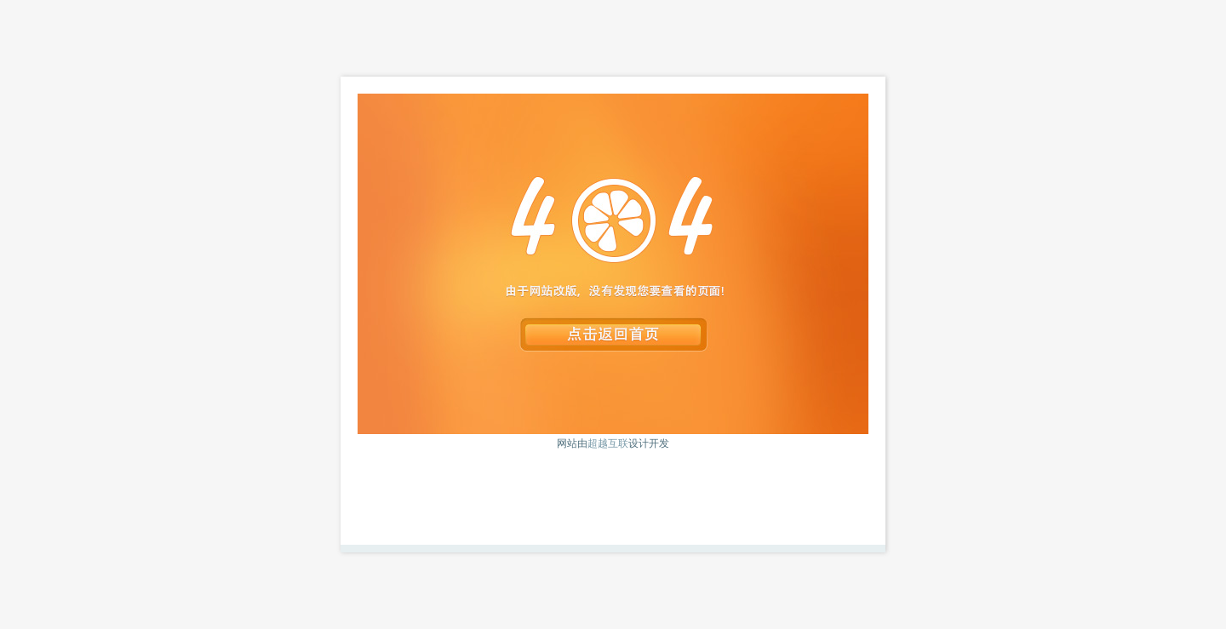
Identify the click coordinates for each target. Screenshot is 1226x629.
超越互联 (607, 443)
